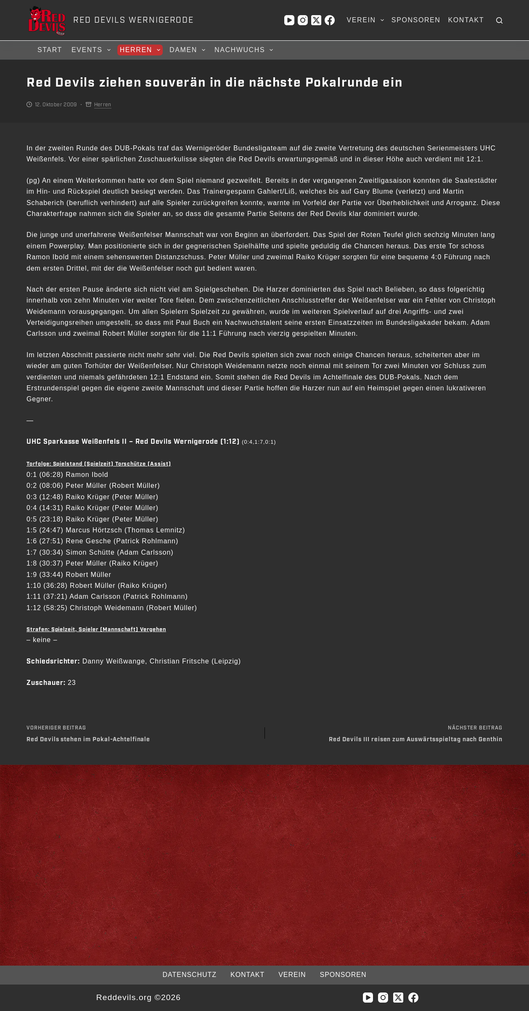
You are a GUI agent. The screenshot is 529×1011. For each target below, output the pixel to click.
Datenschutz (190, 974)
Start (49, 49)
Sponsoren (416, 20)
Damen (188, 50)
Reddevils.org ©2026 (138, 997)
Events (92, 50)
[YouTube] (289, 20)
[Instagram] (303, 20)
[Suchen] (499, 20)
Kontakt (466, 20)
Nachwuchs (244, 50)
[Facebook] (330, 20)
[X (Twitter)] (316, 20)
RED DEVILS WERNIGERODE (133, 20)
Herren (141, 50)
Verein (367, 20)
